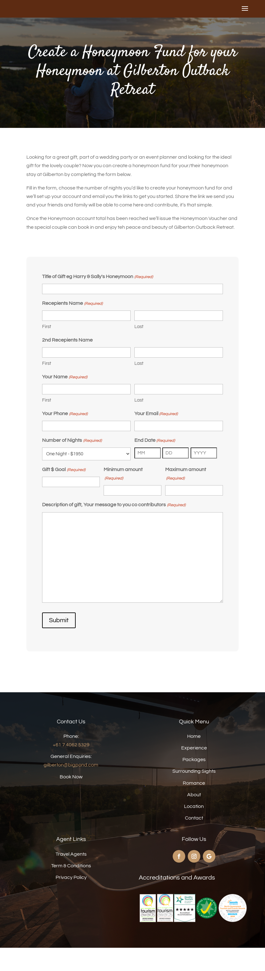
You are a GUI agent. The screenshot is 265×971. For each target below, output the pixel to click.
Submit (59, 643)
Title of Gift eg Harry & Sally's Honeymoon (97, 300)
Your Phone (64, 437)
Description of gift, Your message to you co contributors (113, 528)
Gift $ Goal (63, 493)
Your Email (156, 437)
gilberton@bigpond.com (71, 788)
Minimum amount (123, 498)
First (46, 350)
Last (138, 350)
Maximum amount (185, 498)
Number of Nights (71, 464)
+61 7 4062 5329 (71, 768)
